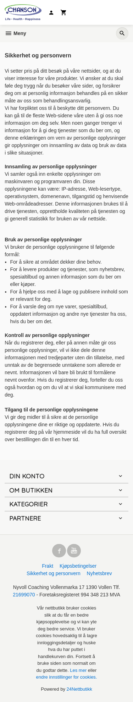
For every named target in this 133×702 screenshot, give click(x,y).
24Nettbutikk (79, 689)
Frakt (47, 566)
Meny (15, 33)
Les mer (79, 670)
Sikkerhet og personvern (54, 573)
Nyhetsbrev (99, 573)
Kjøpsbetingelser (78, 566)
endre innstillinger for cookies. (66, 677)
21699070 (24, 594)
